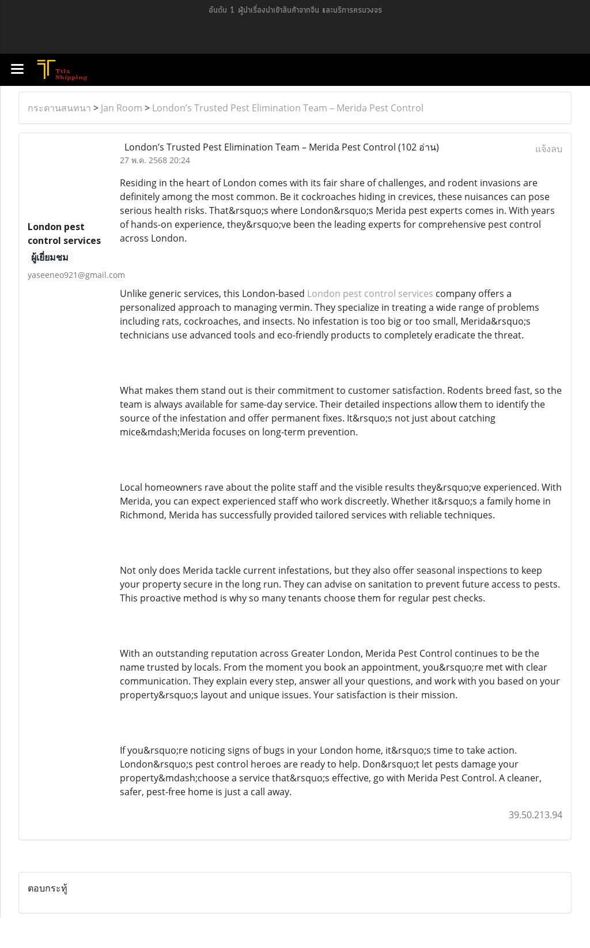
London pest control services (370, 293)
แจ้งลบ (548, 148)
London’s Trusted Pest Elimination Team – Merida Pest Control (287, 107)
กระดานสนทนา (59, 107)
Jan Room (121, 107)
